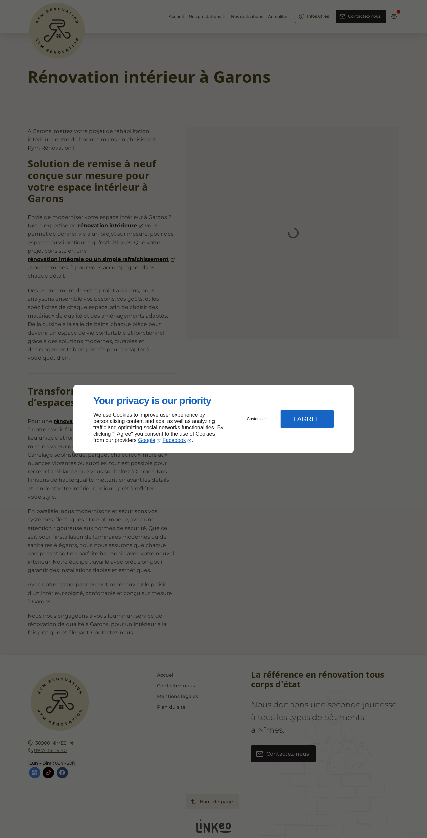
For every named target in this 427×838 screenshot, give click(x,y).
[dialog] (213, 419)
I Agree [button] (307, 419)
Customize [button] (256, 419)
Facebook (174, 440)
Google (146, 440)
